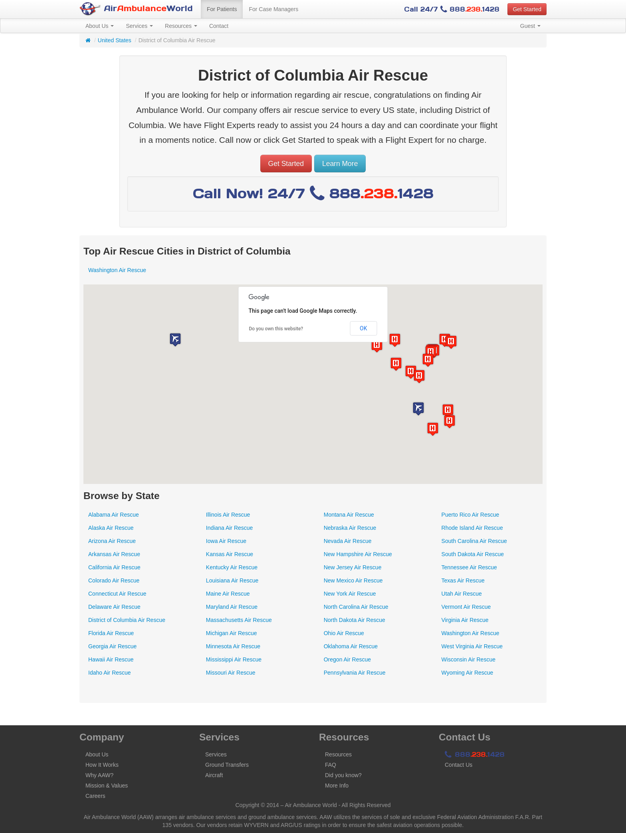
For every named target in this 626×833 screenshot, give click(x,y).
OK (363, 328)
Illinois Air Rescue (228, 514)
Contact (218, 26)
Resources (181, 26)
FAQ (330, 765)
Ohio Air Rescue (344, 633)
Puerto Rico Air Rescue (470, 514)
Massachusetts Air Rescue (239, 620)
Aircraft (214, 775)
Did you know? (343, 775)
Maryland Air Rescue (232, 607)
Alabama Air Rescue (113, 514)
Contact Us (458, 765)
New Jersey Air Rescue (353, 567)
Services (139, 26)
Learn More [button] (340, 164)
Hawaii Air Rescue (111, 659)
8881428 (475, 754)
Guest (530, 26)
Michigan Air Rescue (231, 633)
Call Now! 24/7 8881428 (313, 193)
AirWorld (136, 9)
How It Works (102, 765)
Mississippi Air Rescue (233, 659)
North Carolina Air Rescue (356, 607)
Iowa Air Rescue (226, 541)
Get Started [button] (527, 9)
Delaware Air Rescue (114, 607)
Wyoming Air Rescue (467, 672)
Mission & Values (106, 785)
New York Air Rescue (350, 593)
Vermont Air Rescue (466, 607)
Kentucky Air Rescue (232, 567)
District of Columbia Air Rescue (126, 620)
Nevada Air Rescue (348, 541)
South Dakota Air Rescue (473, 554)
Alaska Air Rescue (111, 528)
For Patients (222, 9)
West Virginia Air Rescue (472, 646)
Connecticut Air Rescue (117, 593)
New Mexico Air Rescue (353, 580)
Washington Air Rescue (117, 270)
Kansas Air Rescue (229, 554)
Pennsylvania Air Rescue (355, 672)
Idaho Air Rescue (109, 672)
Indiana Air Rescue (229, 528)
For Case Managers (273, 9)
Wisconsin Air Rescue (468, 659)
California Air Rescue (114, 567)
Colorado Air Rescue (113, 580)
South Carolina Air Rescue (474, 541)
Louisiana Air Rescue (232, 580)
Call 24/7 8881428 (451, 9)
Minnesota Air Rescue (233, 646)
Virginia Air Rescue (465, 620)
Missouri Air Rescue (231, 672)
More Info (337, 785)
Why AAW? (99, 775)
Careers (95, 796)
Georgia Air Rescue (112, 646)
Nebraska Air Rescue (350, 528)
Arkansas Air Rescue (114, 554)
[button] (396, 364)
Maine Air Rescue (228, 593)
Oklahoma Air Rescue (351, 646)
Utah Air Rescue (462, 593)
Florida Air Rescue (111, 633)
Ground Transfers (227, 765)
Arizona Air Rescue (112, 541)
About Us (99, 26)
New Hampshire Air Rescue (358, 554)
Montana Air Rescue (349, 514)
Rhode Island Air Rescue (472, 528)
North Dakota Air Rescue (354, 620)
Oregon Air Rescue (347, 659)
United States (114, 40)
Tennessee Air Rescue (469, 567)
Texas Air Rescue (463, 580)
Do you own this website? (276, 329)
